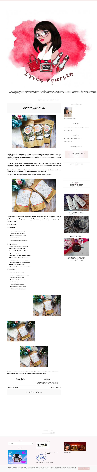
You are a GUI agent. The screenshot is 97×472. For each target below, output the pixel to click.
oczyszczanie (55, 383)
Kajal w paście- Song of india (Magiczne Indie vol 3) (76, 236)
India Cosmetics (33, 170)
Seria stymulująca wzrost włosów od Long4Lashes (76, 214)
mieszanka (49, 383)
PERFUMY (58, 100)
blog (36, 383)
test (49, 384)
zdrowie (53, 384)
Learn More (81, 468)
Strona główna (40, 100)
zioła (56, 384)
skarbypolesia (43, 384)
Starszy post (55, 388)
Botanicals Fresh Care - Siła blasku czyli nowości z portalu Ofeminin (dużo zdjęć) (76, 259)
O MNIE (47, 100)
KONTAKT (53, 100)
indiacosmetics (42, 383)
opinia (38, 384)
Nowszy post (12, 388)
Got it (87, 468)
